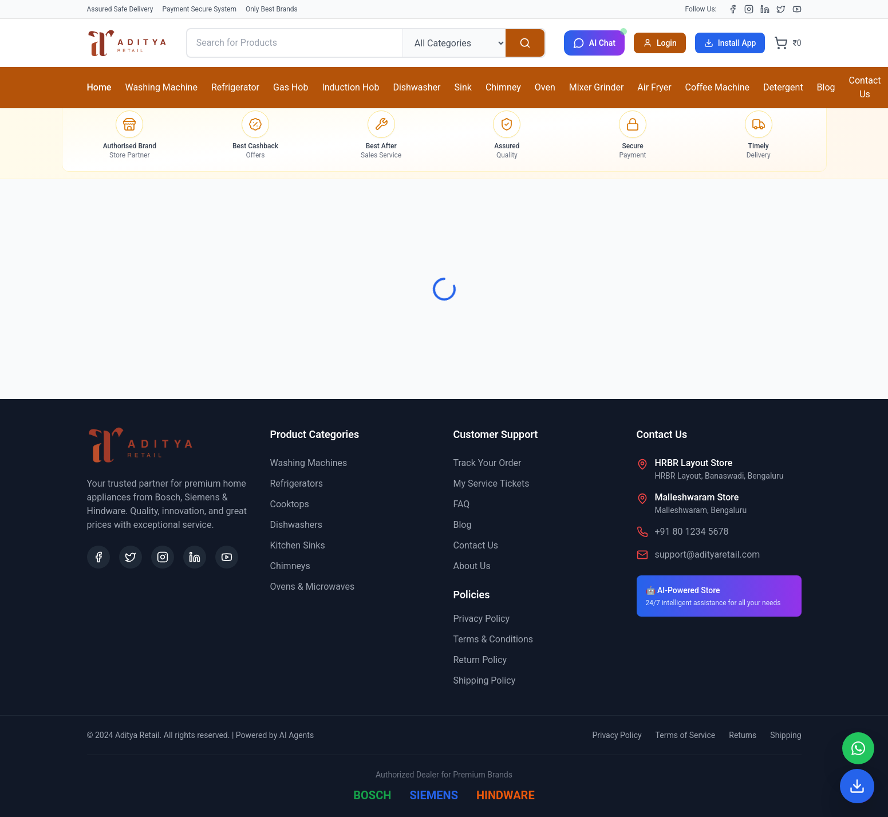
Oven (545, 87)
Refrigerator (235, 87)
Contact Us (865, 87)
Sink (463, 87)
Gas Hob (290, 87)
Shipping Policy (484, 680)
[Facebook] (732, 9)
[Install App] (857, 786)
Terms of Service (686, 735)
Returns (742, 735)
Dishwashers (296, 524)
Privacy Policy (481, 618)
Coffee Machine (717, 87)
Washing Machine (161, 87)
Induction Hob (350, 87)
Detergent (783, 87)
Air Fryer (654, 87)
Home (99, 87)
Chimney (503, 87)
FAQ (461, 504)
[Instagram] (748, 9)
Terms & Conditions (493, 639)
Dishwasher (416, 87)
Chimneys (290, 566)
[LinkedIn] (764, 9)
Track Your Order (487, 462)
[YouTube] (797, 9)
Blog (826, 87)
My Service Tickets (491, 483)
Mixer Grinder (596, 87)
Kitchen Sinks (297, 545)
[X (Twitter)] (781, 9)
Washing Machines (309, 462)
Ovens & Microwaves (312, 586)
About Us (472, 566)
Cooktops (289, 504)
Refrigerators (296, 483)
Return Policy (480, 659)
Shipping (785, 735)
